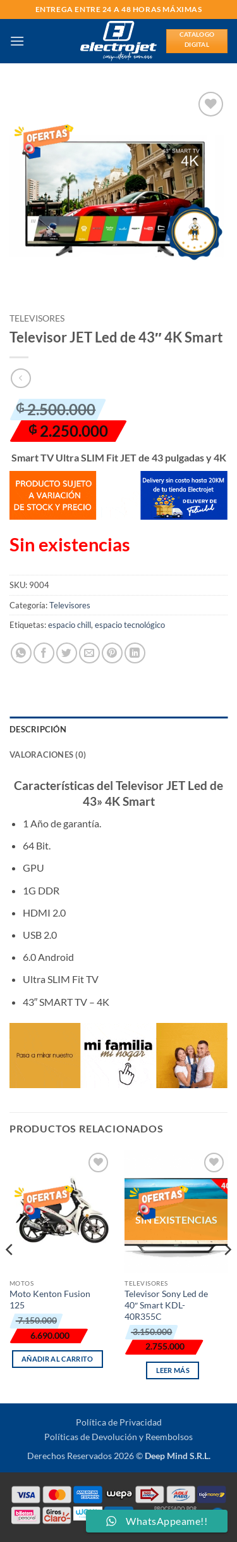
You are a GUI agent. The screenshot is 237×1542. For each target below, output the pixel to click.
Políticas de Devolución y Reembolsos (118, 1436)
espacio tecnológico (130, 625)
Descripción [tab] (37, 729)
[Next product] (20, 378)
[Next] (226, 1275)
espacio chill (69, 625)
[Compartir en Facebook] (43, 652)
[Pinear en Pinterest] (112, 652)
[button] (17, 40)
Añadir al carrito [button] (57, 1359)
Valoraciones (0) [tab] (47, 754)
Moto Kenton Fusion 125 (49, 1299)
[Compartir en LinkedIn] (135, 652)
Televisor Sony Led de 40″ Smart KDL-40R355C (166, 1305)
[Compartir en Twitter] (66, 652)
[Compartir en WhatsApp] (21, 652)
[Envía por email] (89, 652)
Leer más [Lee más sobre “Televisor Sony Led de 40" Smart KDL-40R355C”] (173, 1370)
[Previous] (10, 1275)
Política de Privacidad (119, 1422)
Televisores (36, 318)
